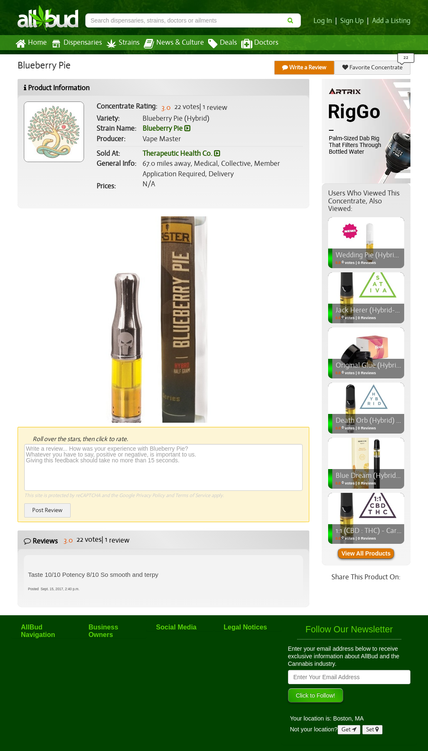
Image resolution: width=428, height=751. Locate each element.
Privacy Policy (150, 495)
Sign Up (353, 21)
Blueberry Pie (166, 128)
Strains (120, 43)
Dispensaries (74, 43)
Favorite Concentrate (373, 67)
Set (372, 729)
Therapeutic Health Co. (181, 154)
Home (30, 43)
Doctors (252, 43)
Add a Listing (391, 21)
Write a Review (305, 67)
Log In (324, 21)
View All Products (365, 553)
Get (349, 729)
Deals (216, 43)
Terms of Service (192, 495)
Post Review (47, 510)
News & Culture (169, 43)
